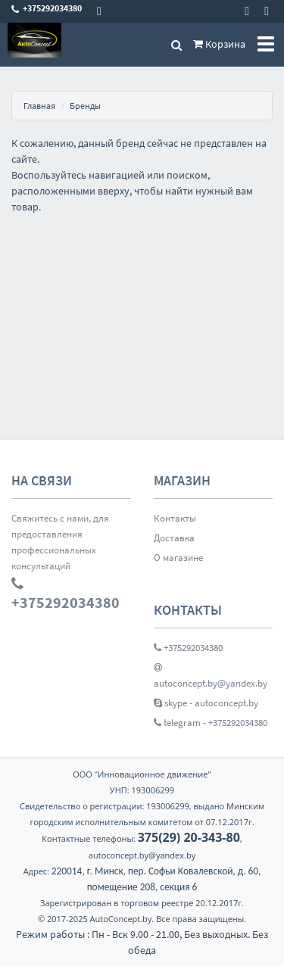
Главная (39, 105)
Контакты (175, 518)
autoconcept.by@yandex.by (210, 675)
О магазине (178, 557)
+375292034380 (188, 647)
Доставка (174, 537)
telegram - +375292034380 (210, 722)
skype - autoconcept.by (206, 702)
